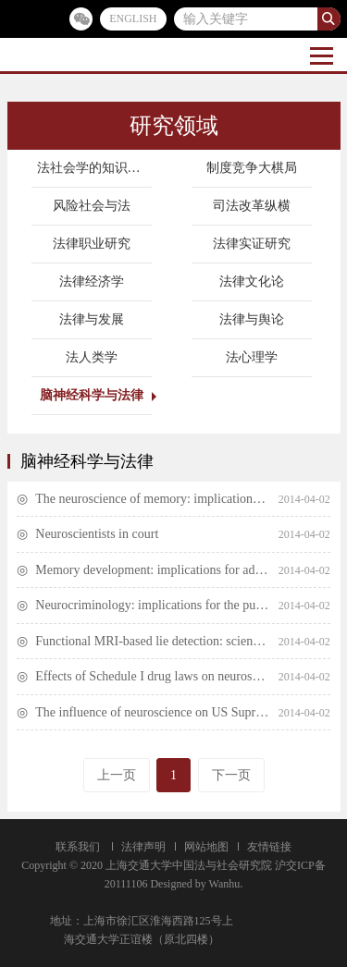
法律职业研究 (91, 244)
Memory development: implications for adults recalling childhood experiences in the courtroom (151, 570)
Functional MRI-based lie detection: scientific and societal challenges (151, 641)
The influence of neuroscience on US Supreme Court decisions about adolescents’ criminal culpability (151, 712)
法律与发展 (91, 319)
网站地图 (206, 846)
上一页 (116, 775)
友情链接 (269, 846)
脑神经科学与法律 (91, 395)
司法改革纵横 (252, 206)
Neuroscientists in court (96, 534)
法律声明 (143, 846)
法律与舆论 (251, 319)
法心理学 (252, 357)
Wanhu (225, 883)
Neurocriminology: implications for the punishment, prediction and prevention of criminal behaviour (151, 605)
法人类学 (92, 357)
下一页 (231, 775)
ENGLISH (132, 18)
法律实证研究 (252, 244)
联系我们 (78, 846)
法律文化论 (251, 281)
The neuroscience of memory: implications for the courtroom (151, 499)
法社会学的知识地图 (95, 168)
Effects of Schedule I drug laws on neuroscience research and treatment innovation (151, 676)
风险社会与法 (91, 206)
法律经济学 (91, 281)
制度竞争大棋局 (251, 168)
